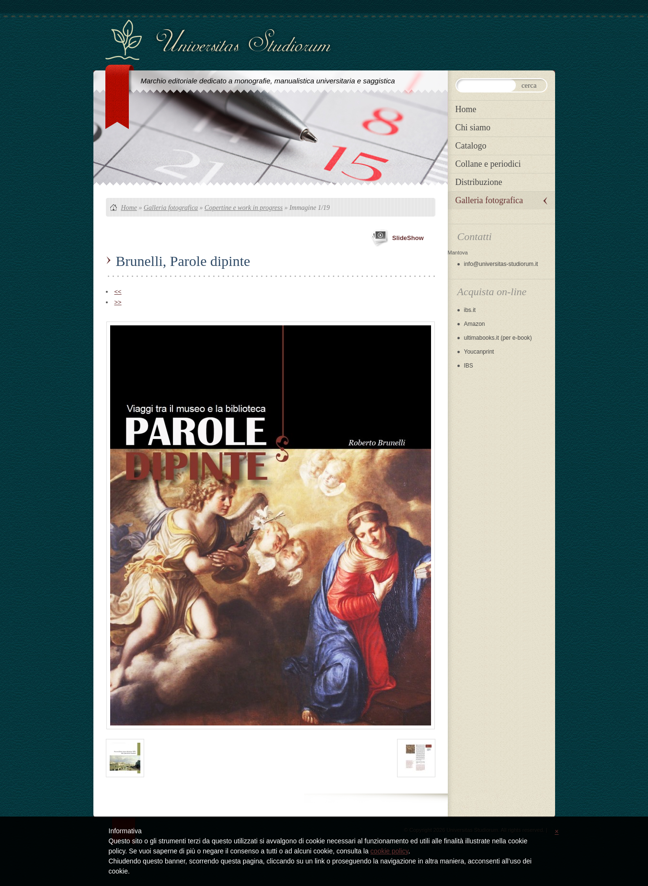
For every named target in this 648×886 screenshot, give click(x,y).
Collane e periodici (488, 164)
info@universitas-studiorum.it (501, 264)
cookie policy (389, 851)
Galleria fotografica (171, 207)
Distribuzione (478, 182)
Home (129, 207)
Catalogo (471, 145)
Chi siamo (473, 127)
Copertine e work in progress (244, 207)
